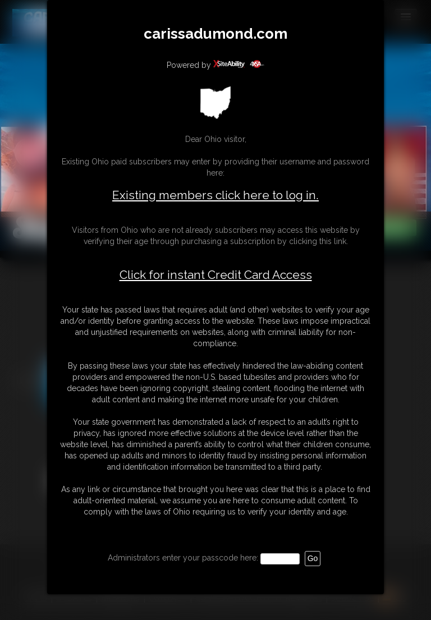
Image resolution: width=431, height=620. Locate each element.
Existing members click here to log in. (215, 195)
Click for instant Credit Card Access (216, 275)
